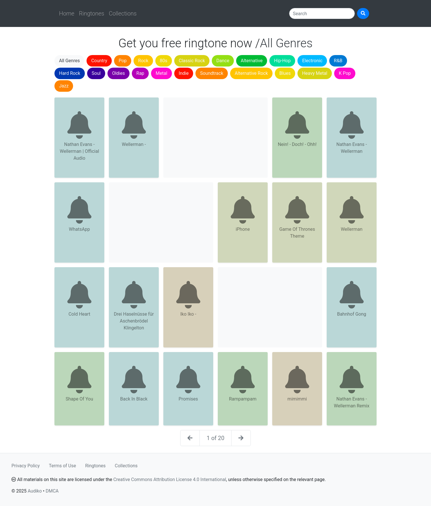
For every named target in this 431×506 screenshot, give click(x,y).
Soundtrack (211, 73)
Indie (184, 73)
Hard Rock (69, 73)
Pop (123, 60)
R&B (338, 60)
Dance (222, 60)
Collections (123, 13)
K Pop (345, 73)
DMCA (52, 491)
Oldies (118, 73)
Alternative (251, 60)
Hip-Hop (282, 60)
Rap (140, 73)
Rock (143, 60)
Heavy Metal (314, 73)
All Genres (69, 60)
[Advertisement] (215, 137)
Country (99, 60)
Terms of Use (62, 465)
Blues (285, 73)
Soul (96, 73)
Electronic (312, 60)
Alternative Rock (251, 73)
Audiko (35, 491)
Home (66, 13)
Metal (161, 73)
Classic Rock (192, 60)
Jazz (63, 86)
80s (163, 60)
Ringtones (91, 13)
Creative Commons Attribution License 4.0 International (169, 479)
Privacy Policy (25, 465)
